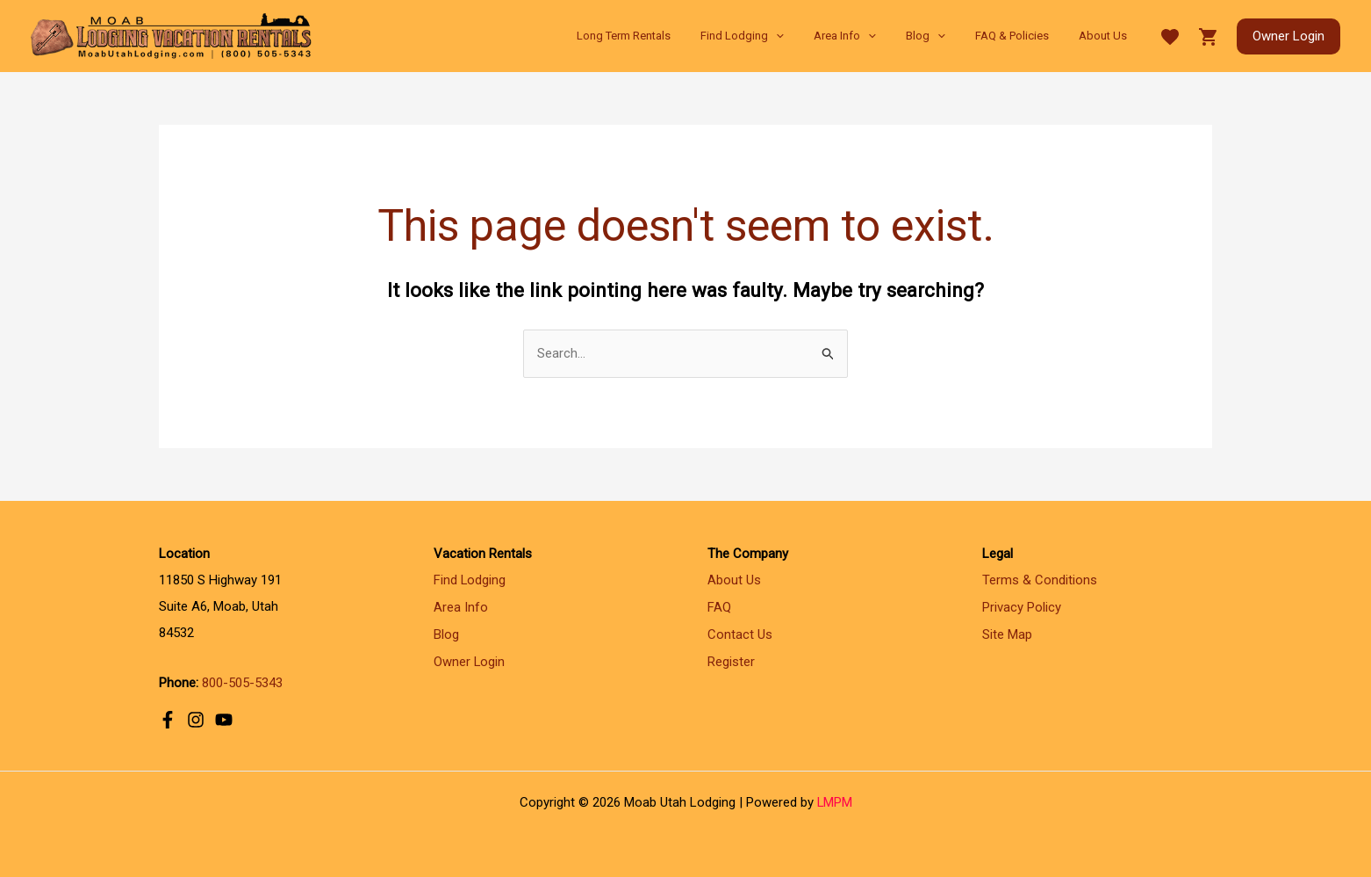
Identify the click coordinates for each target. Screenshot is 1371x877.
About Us (734, 581)
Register (731, 660)
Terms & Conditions (1039, 581)
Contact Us (739, 633)
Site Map (1007, 633)
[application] (808, 36)
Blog (446, 633)
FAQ (719, 607)
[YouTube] (224, 719)
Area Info (461, 607)
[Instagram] (196, 719)
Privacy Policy (1021, 607)
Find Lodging (470, 581)
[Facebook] (167, 719)
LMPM (834, 802)
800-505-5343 (242, 683)
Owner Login (470, 660)
